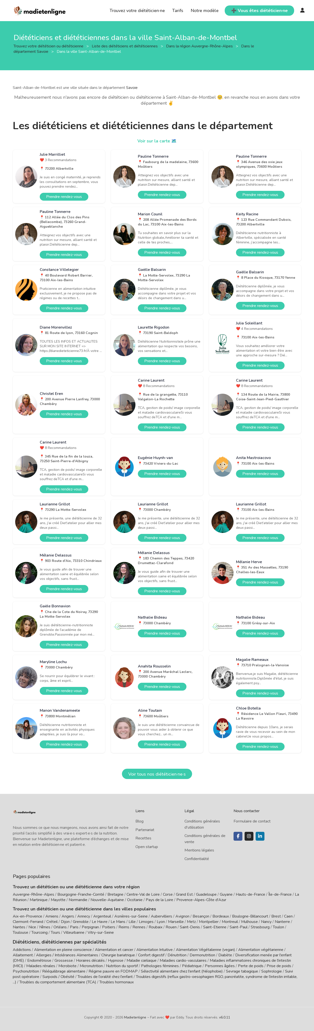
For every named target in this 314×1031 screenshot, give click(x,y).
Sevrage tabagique (242, 971)
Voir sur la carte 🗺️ (157, 141)
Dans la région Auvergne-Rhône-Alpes (200, 46)
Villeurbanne (73, 932)
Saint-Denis (190, 927)
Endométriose (39, 960)
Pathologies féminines (160, 965)
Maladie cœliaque (142, 960)
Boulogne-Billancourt (250, 916)
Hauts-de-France (250, 894)
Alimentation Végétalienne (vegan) (205, 949)
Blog (139, 821)
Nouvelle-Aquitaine (107, 900)
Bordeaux (220, 916)
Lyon (161, 921)
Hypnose (115, 960)
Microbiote (68, 965)
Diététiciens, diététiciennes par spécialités (56, 942)
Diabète (225, 954)
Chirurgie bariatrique (118, 954)
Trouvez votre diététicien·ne (137, 11)
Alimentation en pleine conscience (63, 949)
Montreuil (230, 921)
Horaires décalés (90, 960)
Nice (32, 927)
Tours (55, 932)
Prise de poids (279, 965)
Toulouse (20, 932)
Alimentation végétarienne (260, 949)
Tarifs (177, 11)
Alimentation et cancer (114, 949)
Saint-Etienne (214, 927)
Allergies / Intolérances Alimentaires (67, 954)
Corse (168, 894)
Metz (191, 921)
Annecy (83, 916)
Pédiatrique (192, 965)
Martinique (39, 900)
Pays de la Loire (159, 900)
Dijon (65, 921)
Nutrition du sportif (122, 965)
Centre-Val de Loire (143, 894)
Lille (132, 921)
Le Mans (118, 921)
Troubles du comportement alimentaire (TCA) (57, 981)
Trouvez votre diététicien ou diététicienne (48, 46)
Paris (74, 927)
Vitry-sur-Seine (101, 932)
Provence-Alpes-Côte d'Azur (201, 900)
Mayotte (58, 900)
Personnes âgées (220, 965)
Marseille (176, 921)
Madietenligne (135, 1017)
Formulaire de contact (252, 821)
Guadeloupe (206, 894)
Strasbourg (260, 927)
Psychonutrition (26, 971)
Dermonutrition (203, 954)
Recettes (143, 838)
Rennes (138, 927)
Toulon (278, 927)
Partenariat (144, 830)
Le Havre (99, 921)
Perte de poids (250, 965)
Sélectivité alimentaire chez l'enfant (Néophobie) (182, 971)
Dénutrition (177, 954)
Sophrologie (271, 971)
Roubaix (155, 927)
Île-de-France (280, 894)
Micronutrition (91, 965)
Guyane (226, 894)
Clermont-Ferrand (28, 921)
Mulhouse (249, 921)
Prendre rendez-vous (64, 196)
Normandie (78, 900)
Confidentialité (196, 859)
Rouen (171, 927)
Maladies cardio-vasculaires (183, 960)
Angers (68, 916)
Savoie (132, 87)
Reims (123, 927)
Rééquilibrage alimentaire (63, 971)
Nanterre (282, 921)
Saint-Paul (239, 927)
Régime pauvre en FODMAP (113, 971)
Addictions (22, 949)
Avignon (182, 916)
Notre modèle (205, 11)
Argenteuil (102, 916)
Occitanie (135, 900)
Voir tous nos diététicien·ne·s (157, 774)
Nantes (19, 927)
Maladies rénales (40, 965)
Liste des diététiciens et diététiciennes (125, 46)
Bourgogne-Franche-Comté (80, 894)
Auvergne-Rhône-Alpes (33, 894)
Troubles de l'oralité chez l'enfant (105, 976)
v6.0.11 (224, 1017)
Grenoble (81, 921)
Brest (276, 916)
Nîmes (44, 927)
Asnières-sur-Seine (131, 916)
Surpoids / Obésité (58, 976)
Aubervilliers (161, 916)
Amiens (51, 916)
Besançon (201, 916)
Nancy (266, 921)
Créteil (52, 921)
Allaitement (23, 954)
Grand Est (184, 894)
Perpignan (90, 927)
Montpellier (209, 921)
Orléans (60, 927)
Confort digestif (151, 954)
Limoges (146, 921)
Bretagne (115, 894)
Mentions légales (199, 850)
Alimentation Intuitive (154, 949)
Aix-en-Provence (27, 916)
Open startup (146, 847)
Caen (288, 916)
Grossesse (63, 960)
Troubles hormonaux (116, 981)
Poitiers (108, 927)
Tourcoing (39, 932)
